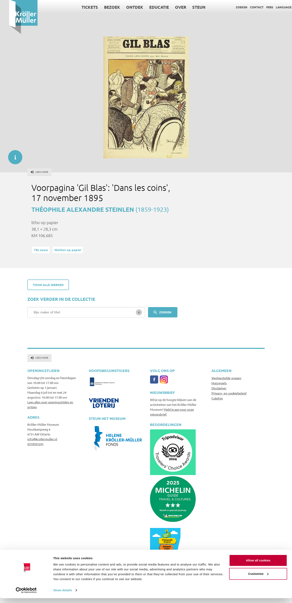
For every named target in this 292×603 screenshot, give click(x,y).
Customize (258, 578)
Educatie (150, 7)
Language (274, 7)
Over (171, 7)
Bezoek (103, 7)
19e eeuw (41, 249)
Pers (260, 7)
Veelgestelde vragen (226, 378)
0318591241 (35, 444)
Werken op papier (67, 249)
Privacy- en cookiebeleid (228, 393)
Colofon (217, 398)
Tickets (81, 7)
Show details (62, 595)
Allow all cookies (258, 565)
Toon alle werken (48, 285)
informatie (13, 155)
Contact (247, 7)
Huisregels (219, 383)
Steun (189, 7)
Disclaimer (219, 388)
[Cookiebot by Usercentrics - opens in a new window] (26, 595)
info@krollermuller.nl (42, 439)
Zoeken (232, 7)
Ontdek (125, 7)
